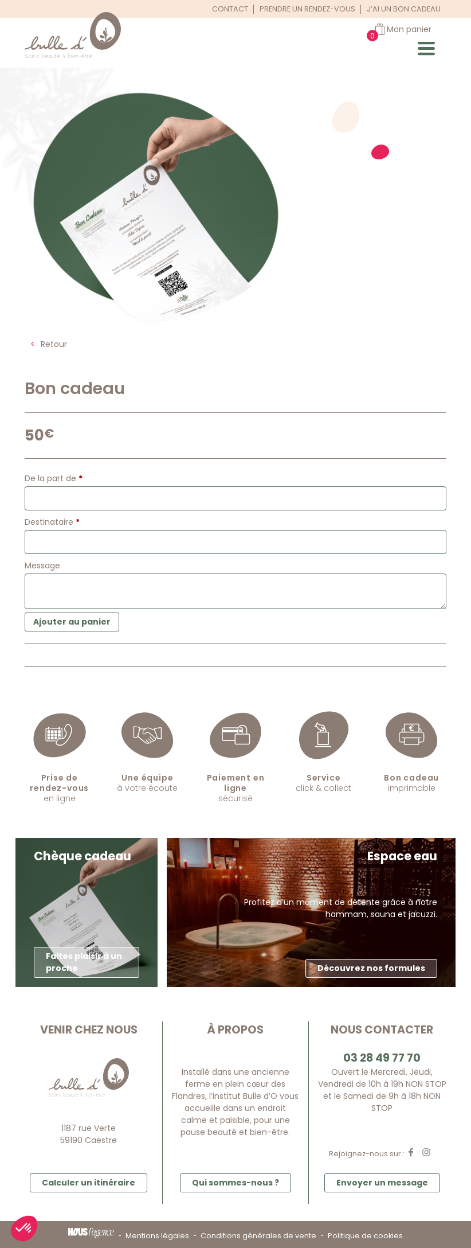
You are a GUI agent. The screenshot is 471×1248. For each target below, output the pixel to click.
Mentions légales (157, 1236)
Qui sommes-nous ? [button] (235, 1182)
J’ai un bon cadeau (404, 9)
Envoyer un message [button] (382, 1182)
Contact (230, 9)
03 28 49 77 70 (382, 1058)
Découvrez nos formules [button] (371, 968)
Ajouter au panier (72, 621)
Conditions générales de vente (258, 1236)
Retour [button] (54, 344)
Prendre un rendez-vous (307, 9)
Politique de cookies (365, 1236)
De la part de (54, 478)
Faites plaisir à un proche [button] (84, 962)
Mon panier (409, 29)
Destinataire (52, 522)
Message (43, 565)
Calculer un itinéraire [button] (88, 1182)
